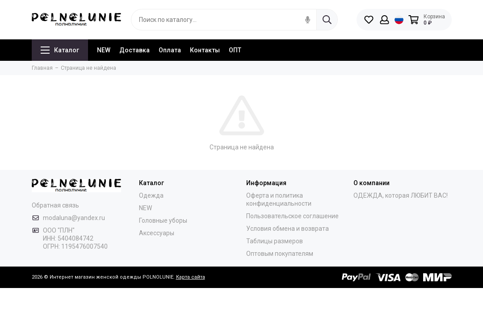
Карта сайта (190, 277)
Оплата (170, 50)
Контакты (205, 50)
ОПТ (235, 50)
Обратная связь (55, 205)
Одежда (151, 195)
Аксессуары (156, 233)
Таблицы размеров (274, 241)
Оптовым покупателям (279, 253)
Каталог (60, 50)
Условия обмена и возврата (287, 228)
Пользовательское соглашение (292, 216)
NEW (103, 50)
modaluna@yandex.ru (74, 217)
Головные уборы (163, 220)
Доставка (134, 50)
